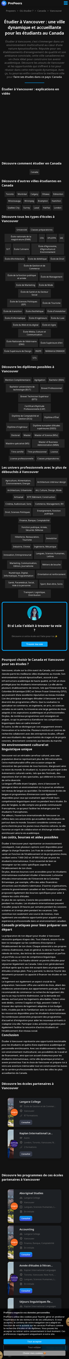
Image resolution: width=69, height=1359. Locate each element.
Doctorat (15, 435)
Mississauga (14, 200)
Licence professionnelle (21, 458)
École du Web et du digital (25, 324)
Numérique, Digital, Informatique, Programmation (18, 574)
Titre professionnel (37, 451)
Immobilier (51, 538)
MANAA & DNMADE (55, 351)
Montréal (22, 194)
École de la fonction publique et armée (22, 277)
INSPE (38, 351)
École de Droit (57, 258)
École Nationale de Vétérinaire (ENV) (22, 343)
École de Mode (46, 285)
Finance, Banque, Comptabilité (34, 520)
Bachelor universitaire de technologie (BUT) (22, 388)
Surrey (26, 207)
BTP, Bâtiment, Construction (41, 497)
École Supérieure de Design (17, 351)
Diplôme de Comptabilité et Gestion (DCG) (25, 417)
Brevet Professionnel (51, 388)
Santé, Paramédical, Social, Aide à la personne (21, 584)
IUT (8, 249)
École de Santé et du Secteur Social (34, 293)
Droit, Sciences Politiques (17, 512)
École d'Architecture (14, 258)
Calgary (34, 194)
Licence (54, 451)
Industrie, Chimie (21, 546)
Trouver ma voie (34, 644)
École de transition (13, 311)
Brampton (43, 200)
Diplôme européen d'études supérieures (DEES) (46, 427)
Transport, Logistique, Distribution (34, 594)
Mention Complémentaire (17, 379)
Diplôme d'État (51, 417)
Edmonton (58, 194)
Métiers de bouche (51, 564)
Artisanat (18, 497)
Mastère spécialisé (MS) (17, 443)
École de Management (51, 276)
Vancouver (56, 10)
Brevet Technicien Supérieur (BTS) (34, 398)
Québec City (13, 207)
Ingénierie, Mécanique (45, 546)
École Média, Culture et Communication (34, 333)
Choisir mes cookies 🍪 (34, 1353)
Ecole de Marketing (25, 285)
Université (22, 229)
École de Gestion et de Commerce (34, 267)
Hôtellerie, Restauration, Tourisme (27, 538)
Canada (41, 10)
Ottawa (45, 194)
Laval (36, 207)
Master (27, 435)
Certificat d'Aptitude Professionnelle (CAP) (34, 407)
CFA (42, 238)
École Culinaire (21, 249)
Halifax (46, 207)
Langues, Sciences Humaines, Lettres (50, 555)
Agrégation (39, 379)
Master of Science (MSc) (46, 435)
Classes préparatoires (42, 229)
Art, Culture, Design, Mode (49, 490)
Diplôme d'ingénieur (17, 427)
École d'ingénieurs (38, 318)
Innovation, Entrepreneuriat (17, 554)
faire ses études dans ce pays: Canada (37, 77)
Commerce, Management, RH (49, 503)
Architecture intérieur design (51, 482)
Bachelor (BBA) (56, 379)
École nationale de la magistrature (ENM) (21, 238)
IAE (61, 238)
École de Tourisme (52, 303)
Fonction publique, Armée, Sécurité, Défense (34, 529)
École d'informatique (15, 318)
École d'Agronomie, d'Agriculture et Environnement (47, 249)
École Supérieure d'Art (51, 342)
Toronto (10, 194)
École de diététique (37, 258)
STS (34, 357)
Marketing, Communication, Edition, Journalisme (23, 564)
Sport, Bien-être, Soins (51, 584)
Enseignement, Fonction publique (49, 512)
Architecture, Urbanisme (19, 490)
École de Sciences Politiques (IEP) (23, 303)
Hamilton (56, 200)
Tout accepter (34, 1341)
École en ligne (49, 324)
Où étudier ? (26, 10)
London (57, 207)
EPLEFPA (52, 238)
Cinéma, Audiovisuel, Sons (18, 503)
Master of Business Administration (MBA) (48, 443)
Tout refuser (34, 1347)
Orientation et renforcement (51, 574)
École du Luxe (57, 318)
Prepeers (11, 10)
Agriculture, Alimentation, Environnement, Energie (18, 482)
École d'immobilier (56, 311)
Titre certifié (17, 451)
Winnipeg (29, 200)
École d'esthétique (35, 311)
